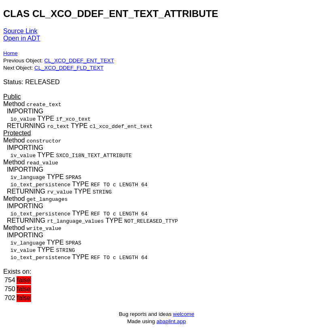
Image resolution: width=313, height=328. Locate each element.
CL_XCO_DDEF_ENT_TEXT (79, 61)
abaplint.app (171, 321)
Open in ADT (21, 38)
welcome (184, 314)
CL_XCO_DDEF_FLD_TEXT (69, 68)
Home (10, 53)
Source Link (20, 31)
